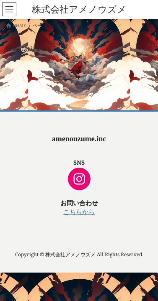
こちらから (79, 212)
